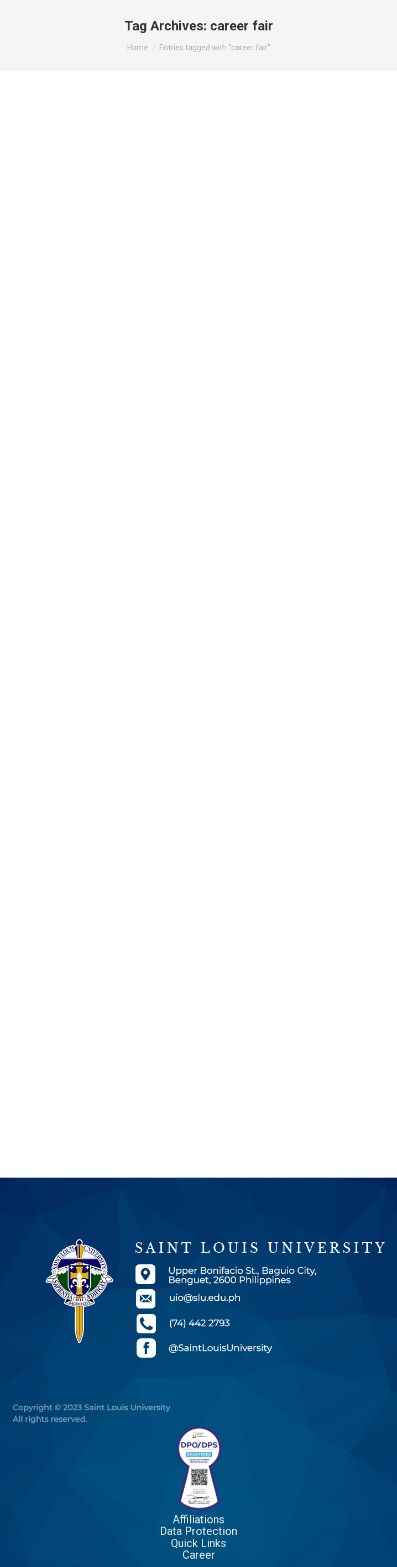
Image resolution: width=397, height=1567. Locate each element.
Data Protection (198, 1531)
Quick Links (198, 1543)
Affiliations (198, 1519)
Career (198, 1554)
